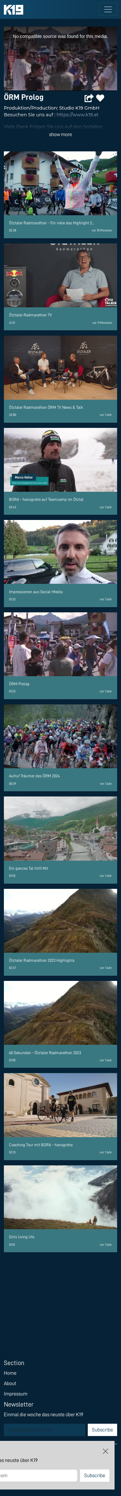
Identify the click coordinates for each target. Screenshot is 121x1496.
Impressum (15, 1393)
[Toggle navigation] (108, 9)
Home (10, 1373)
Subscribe (102, 1429)
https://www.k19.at (77, 115)
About (10, 1383)
